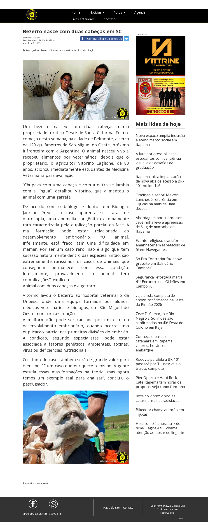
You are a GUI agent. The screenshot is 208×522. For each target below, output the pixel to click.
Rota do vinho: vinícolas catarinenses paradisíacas (157, 398)
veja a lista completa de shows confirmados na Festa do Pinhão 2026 (160, 300)
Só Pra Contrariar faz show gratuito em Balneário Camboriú (159, 263)
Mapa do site (111, 508)
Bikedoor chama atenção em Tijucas (160, 412)
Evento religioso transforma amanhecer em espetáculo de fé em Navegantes (160, 245)
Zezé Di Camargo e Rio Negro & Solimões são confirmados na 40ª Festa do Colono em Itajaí (159, 320)
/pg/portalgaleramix (32, 507)
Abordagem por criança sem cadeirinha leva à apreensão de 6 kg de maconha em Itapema (159, 224)
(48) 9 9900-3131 (53, 507)
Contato (110, 19)
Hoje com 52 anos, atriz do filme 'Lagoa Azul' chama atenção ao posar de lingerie (160, 428)
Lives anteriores (83, 19)
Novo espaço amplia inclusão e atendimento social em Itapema (160, 140)
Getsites (182, 518)
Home (75, 12)
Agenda (139, 12)
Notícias (97, 12)
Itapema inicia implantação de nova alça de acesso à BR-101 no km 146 (160, 181)
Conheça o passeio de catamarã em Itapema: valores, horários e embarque (154, 343)
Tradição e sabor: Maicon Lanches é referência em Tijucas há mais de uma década (157, 202)
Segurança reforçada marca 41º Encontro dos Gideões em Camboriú (160, 281)
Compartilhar (101, 39)
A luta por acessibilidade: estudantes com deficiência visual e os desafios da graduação (158, 161)
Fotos (119, 12)
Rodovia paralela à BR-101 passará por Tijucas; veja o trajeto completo (158, 364)
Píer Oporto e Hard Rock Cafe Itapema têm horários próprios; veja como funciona (160, 382)
